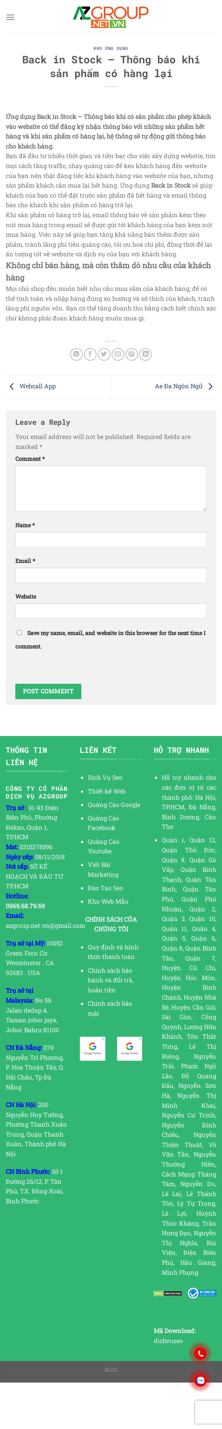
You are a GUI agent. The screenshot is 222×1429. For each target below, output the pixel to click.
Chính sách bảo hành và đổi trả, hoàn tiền (110, 980)
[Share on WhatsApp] (76, 354)
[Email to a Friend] (118, 354)
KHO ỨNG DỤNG (111, 48)
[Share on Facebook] (90, 354)
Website (25, 596)
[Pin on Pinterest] (131, 354)
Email (25, 560)
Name (25, 525)
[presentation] (73, 669)
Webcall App (31, 386)
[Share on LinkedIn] (145, 354)
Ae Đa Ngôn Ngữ (185, 386)
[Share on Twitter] (104, 354)
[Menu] (10, 17)
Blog (111, 1369)
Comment (30, 458)
